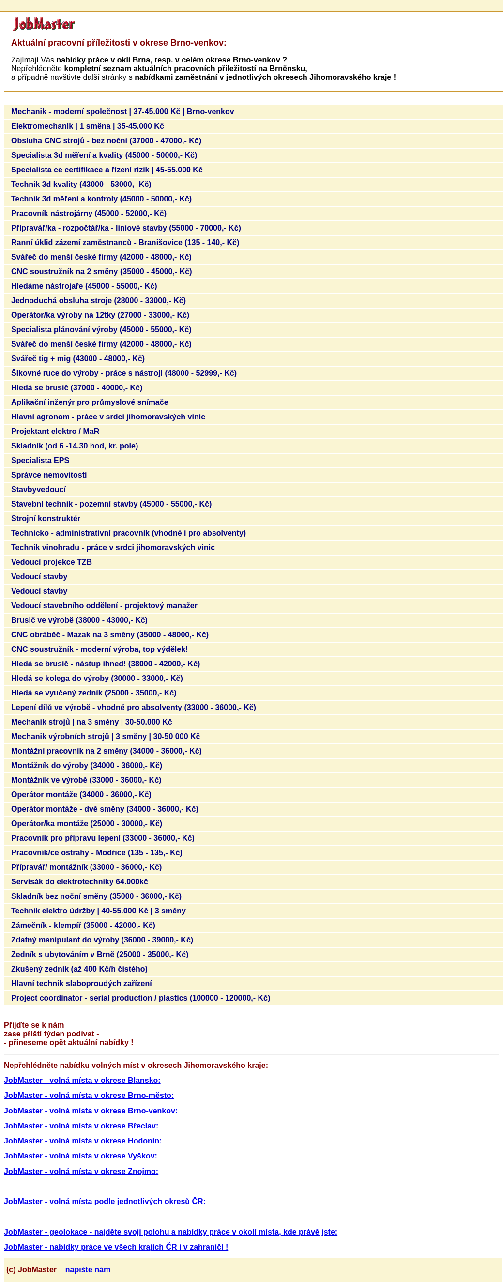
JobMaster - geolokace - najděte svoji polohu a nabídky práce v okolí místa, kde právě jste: (170, 1232)
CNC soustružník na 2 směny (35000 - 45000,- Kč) (101, 271)
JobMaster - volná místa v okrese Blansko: (82, 1080)
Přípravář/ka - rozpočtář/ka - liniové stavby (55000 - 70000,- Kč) (126, 228)
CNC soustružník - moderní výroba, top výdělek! (99, 649)
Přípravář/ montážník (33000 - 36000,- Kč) (86, 867)
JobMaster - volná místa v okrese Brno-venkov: (91, 1111)
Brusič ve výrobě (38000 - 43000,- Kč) (79, 620)
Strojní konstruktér (45, 518)
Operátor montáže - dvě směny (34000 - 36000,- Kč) (104, 809)
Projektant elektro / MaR (55, 431)
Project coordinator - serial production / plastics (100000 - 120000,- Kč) (140, 998)
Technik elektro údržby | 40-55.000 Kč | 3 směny (98, 911)
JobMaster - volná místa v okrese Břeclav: (81, 1126)
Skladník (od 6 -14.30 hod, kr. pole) (74, 446)
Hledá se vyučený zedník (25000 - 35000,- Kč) (94, 693)
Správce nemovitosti (49, 475)
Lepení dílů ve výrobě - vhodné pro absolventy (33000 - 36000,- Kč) (133, 707)
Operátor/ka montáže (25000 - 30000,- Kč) (86, 823)
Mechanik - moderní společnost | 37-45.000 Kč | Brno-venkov (122, 112)
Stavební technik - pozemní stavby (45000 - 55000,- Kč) (111, 504)
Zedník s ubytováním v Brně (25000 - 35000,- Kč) (99, 954)
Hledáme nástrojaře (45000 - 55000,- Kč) (84, 286)
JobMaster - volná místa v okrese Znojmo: (81, 1171)
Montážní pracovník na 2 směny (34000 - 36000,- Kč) (106, 751)
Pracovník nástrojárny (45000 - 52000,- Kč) (89, 213)
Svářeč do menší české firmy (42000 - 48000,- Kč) (101, 257)
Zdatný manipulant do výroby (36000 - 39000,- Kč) (102, 940)
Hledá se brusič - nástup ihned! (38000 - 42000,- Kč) (105, 664)
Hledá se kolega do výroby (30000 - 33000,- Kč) (97, 678)
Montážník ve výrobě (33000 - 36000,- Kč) (86, 780)
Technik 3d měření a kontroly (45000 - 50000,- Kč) (101, 199)
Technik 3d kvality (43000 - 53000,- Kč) (81, 184)
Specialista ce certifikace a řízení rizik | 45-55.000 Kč (107, 170)
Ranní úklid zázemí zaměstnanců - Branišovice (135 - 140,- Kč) (125, 242)
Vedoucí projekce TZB (51, 562)
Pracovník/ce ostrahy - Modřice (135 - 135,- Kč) (97, 853)
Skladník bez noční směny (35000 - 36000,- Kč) (96, 896)
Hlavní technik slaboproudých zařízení (81, 983)
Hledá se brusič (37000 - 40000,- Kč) (76, 388)
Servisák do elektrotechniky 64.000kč (79, 882)
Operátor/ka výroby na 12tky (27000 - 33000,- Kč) (100, 315)
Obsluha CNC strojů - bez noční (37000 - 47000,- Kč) (106, 141)
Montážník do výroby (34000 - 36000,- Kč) (86, 765)
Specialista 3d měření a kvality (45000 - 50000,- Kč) (104, 155)
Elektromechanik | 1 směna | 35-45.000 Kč (87, 126)
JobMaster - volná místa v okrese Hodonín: (83, 1141)
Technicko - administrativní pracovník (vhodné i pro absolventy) (128, 533)
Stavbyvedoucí (38, 489)
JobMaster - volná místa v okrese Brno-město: (89, 1095)
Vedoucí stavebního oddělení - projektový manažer (104, 606)
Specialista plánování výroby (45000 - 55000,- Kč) (101, 329)
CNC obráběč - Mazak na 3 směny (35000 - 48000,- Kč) (110, 635)
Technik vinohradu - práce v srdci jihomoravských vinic (113, 547)
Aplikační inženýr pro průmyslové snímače (89, 402)
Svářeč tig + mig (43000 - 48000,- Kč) (78, 359)
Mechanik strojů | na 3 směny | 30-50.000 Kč (91, 722)
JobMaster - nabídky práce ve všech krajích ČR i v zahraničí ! (116, 1247)
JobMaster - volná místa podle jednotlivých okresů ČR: (105, 1201)
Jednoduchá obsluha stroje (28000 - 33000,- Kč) (98, 300)
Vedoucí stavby (39, 576)
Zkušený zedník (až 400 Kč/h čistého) (79, 969)
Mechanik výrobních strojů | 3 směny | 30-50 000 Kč (105, 736)
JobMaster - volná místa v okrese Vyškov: (80, 1156)
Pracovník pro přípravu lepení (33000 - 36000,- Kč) (103, 838)
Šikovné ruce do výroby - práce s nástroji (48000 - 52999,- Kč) (124, 373)
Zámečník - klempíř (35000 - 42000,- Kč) (83, 925)
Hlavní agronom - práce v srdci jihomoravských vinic (108, 417)
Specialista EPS (40, 460)
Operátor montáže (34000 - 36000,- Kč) (81, 794)
